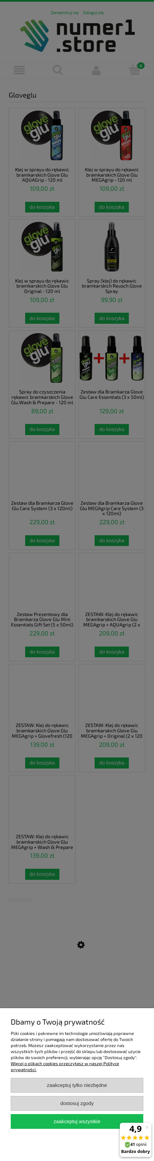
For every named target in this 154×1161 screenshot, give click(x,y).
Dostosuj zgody (77, 1103)
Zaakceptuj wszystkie (77, 1121)
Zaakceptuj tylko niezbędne (77, 1085)
